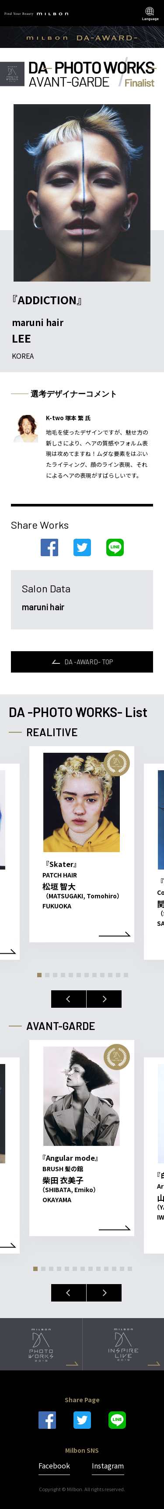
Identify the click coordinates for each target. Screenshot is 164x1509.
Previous (68, 999)
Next (104, 999)
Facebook (54, 1465)
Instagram (108, 1465)
